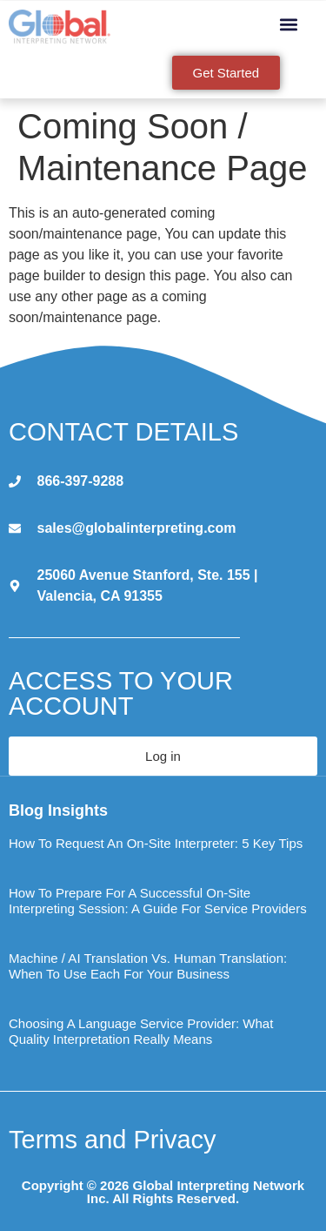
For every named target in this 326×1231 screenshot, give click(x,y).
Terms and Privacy (112, 1140)
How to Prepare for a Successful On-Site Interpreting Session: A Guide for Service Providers (158, 900)
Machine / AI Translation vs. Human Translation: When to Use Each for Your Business (148, 966)
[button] (289, 24)
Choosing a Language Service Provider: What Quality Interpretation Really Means (141, 1031)
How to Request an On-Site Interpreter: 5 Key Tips (156, 843)
